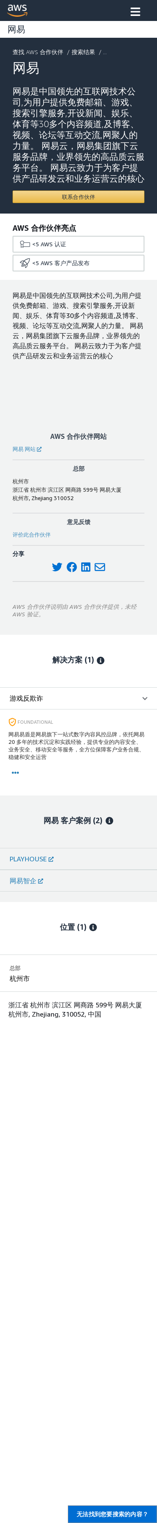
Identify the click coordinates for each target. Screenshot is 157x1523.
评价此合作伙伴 (32, 534)
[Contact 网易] (78, 196)
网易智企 (26, 880)
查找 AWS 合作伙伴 (39, 51)
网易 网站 (27, 449)
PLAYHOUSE (32, 859)
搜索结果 (84, 51)
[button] (135, 12)
